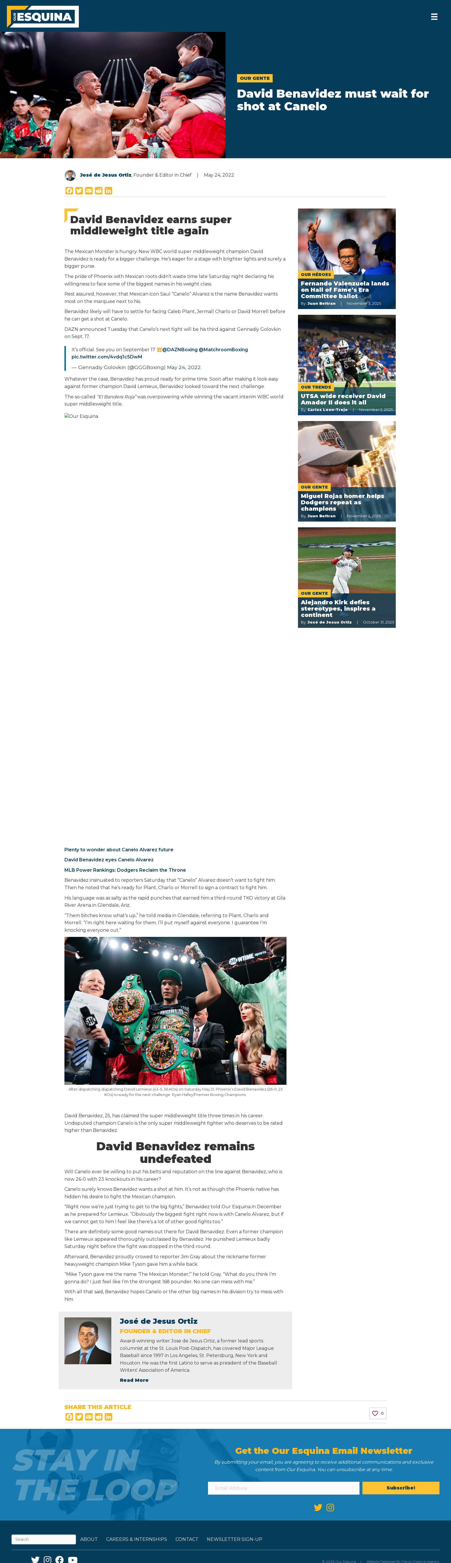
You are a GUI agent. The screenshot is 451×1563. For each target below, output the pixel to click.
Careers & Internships (136, 1120)
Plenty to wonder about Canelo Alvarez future (220, 416)
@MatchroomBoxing (223, 349)
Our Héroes (316, 274)
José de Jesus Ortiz (105, 175)
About (89, 1120)
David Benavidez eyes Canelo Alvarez (210, 426)
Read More (134, 961)
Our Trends (316, 387)
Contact (186, 1120)
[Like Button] (375, 994)
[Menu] (434, 16)
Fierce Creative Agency (420, 1142)
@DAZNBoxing (180, 349)
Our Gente (255, 78)
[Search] (44, 1120)
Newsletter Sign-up (234, 1120)
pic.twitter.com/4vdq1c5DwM (107, 357)
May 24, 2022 (184, 367)
